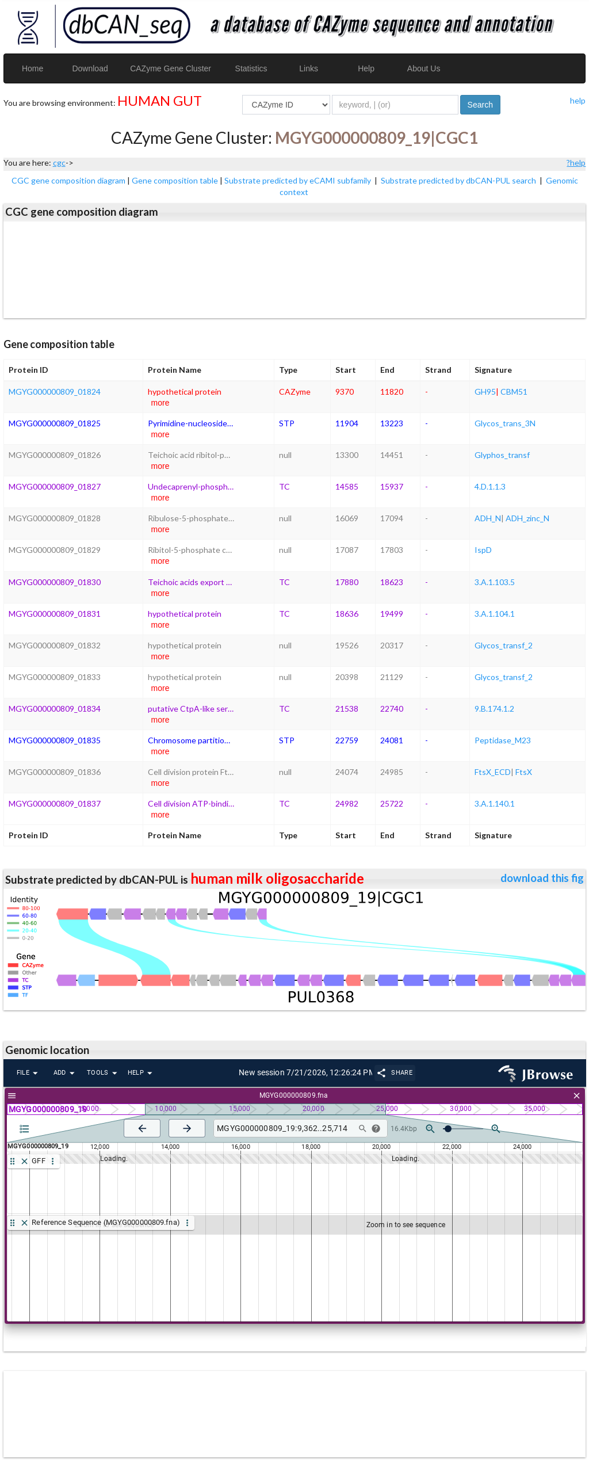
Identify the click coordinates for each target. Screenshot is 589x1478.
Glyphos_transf (502, 455)
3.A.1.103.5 (495, 582)
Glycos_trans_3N (505, 423)
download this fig (542, 878)
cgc (59, 162)
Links (308, 68)
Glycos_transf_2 (504, 645)
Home (32, 68)
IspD (483, 550)
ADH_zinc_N (527, 518)
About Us (424, 68)
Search (480, 104)
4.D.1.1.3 (490, 486)
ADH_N (488, 518)
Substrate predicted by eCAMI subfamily (298, 180)
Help (366, 68)
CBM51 (513, 391)
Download (90, 68)
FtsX (523, 772)
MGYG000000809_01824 (55, 391)
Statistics (251, 68)
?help (576, 162)
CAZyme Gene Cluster (170, 68)
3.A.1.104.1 (495, 613)
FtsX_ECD (493, 772)
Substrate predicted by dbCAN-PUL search (459, 180)
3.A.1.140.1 (495, 803)
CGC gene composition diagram (68, 180)
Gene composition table (175, 180)
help (578, 100)
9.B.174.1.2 (494, 708)
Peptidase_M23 (503, 740)
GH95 (485, 391)
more (160, 402)
